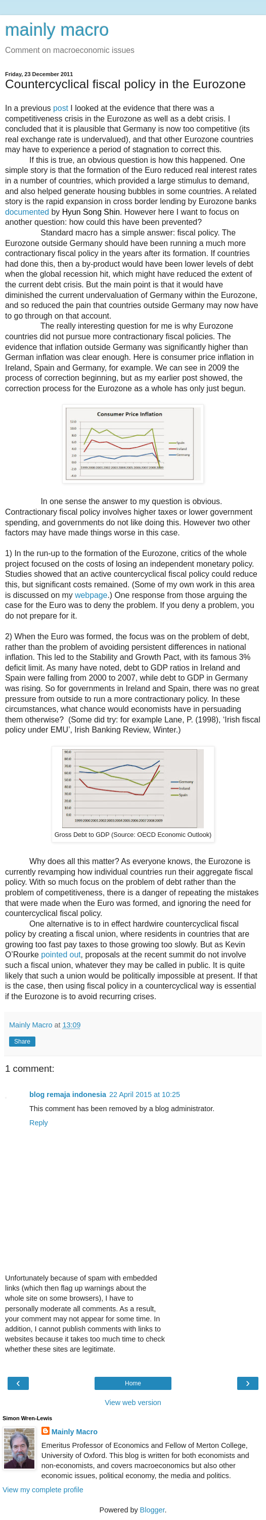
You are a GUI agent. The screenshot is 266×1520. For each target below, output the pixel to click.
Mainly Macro (75, 1432)
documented (27, 212)
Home (133, 1383)
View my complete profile (43, 1490)
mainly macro (57, 29)
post (60, 108)
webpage (91, 595)
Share (22, 1041)
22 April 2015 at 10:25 (144, 1094)
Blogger (152, 1510)
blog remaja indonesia (67, 1094)
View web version (133, 1403)
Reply (38, 1123)
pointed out (60, 954)
